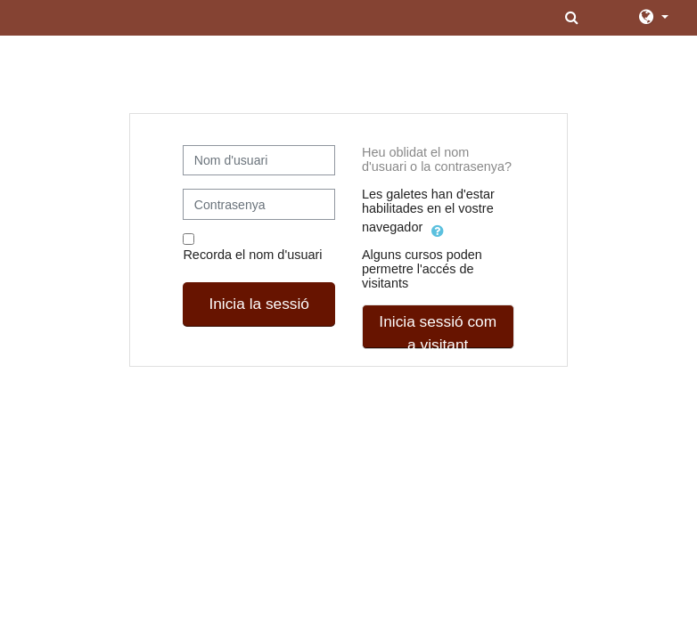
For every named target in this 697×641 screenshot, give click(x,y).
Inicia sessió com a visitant (437, 330)
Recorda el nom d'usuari (252, 254)
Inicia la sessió (259, 303)
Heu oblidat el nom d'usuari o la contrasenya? (437, 159)
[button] (573, 18)
